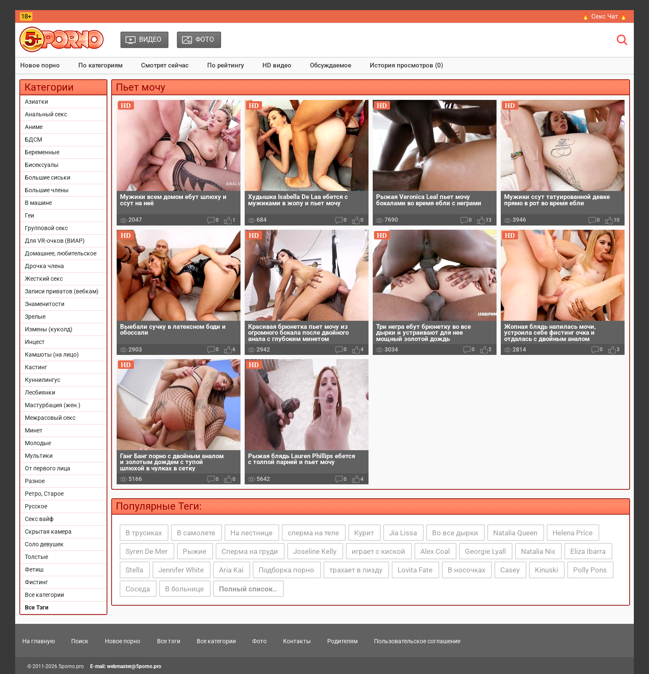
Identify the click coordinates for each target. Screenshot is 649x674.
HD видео (276, 65)
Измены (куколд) (48, 329)
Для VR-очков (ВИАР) (55, 240)
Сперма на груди (250, 551)
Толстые (36, 556)
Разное (35, 481)
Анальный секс (46, 114)
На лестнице (251, 533)
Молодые (38, 443)
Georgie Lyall (485, 551)
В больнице (184, 589)
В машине (38, 202)
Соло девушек (44, 544)
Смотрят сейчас (165, 65)
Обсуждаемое (330, 65)
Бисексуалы (42, 164)
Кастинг (36, 367)
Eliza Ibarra (588, 551)
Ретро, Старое (44, 493)
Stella (134, 570)
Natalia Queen (515, 533)
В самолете (196, 533)
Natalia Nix (538, 551)
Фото (259, 641)
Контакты (297, 641)
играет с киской (378, 551)
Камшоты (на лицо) (52, 354)
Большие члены (47, 190)
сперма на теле (313, 533)
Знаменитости (44, 304)
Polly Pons (590, 570)
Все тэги (168, 641)
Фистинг (36, 582)
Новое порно (40, 65)
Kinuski (546, 570)
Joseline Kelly (315, 551)
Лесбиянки (40, 392)
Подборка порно (286, 570)
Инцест (35, 341)
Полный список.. (248, 589)
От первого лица (47, 468)
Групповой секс (46, 228)
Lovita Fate (415, 570)
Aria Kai (231, 570)
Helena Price (573, 533)
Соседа (138, 589)
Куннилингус (42, 379)
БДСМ (33, 139)
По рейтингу (225, 65)
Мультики (39, 455)
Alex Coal (435, 551)
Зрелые (35, 316)
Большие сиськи (47, 177)
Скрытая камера (48, 531)
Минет (34, 430)
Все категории (44, 594)
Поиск (79, 641)
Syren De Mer (147, 551)
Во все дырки (455, 533)
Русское (36, 506)
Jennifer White (181, 570)
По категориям (100, 65)
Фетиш (34, 569)
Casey (510, 570)
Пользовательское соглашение (417, 641)
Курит (364, 533)
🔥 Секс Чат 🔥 (605, 16)
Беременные (42, 152)
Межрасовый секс (50, 417)
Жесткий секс (44, 278)
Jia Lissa (403, 533)
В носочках (466, 570)
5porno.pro (71, 666)
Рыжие (194, 551)
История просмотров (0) (406, 65)
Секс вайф (39, 519)
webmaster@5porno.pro (134, 666)
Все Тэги (36, 607)
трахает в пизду (355, 570)
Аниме (34, 127)
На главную (38, 641)
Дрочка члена (44, 266)
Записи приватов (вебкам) (62, 291)
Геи (29, 215)
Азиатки (36, 101)
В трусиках (144, 533)
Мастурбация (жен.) (52, 405)
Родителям (342, 641)
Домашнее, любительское (60, 253)
